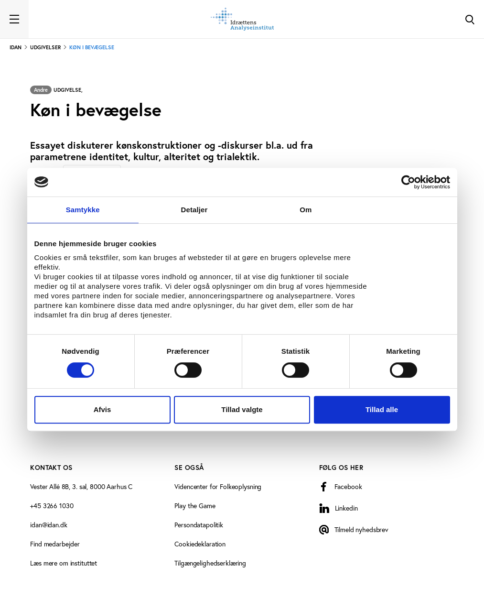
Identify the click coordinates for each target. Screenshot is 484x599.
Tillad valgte (241, 409)
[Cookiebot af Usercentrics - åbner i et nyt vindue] (408, 182)
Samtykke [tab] (83, 210)
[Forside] (242, 19)
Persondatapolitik (198, 525)
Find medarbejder (55, 544)
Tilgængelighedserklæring (210, 563)
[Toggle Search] (469, 19)
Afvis (102, 409)
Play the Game (194, 505)
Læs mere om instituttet (63, 563)
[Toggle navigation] (14, 19)
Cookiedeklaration (200, 544)
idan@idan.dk (48, 525)
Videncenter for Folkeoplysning (217, 486)
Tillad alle (382, 409)
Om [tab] (306, 210)
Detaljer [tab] (194, 210)
